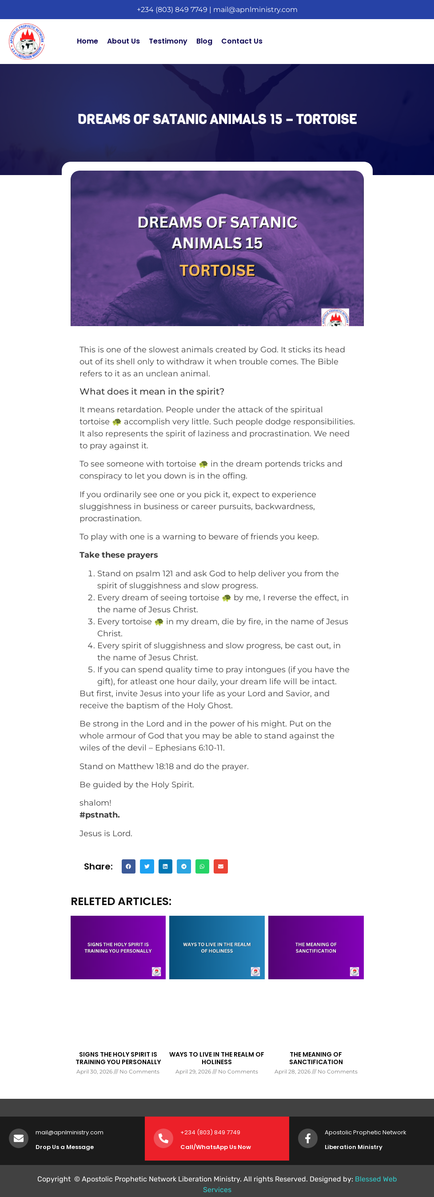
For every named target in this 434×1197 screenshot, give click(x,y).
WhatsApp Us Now (223, 1147)
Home (87, 41)
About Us (123, 41)
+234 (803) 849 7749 (172, 9)
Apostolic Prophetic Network (365, 1132)
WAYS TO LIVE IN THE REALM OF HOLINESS (216, 1058)
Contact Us (242, 41)
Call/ (188, 1147)
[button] (129, 866)
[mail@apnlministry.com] (18, 1138)
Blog (204, 41)
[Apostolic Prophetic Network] (308, 1138)
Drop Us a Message (65, 1147)
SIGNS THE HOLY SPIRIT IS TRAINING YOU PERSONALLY (118, 1058)
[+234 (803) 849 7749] (163, 1138)
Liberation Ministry (353, 1147)
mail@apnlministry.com (255, 9)
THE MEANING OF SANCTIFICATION (316, 1058)
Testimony (168, 41)
